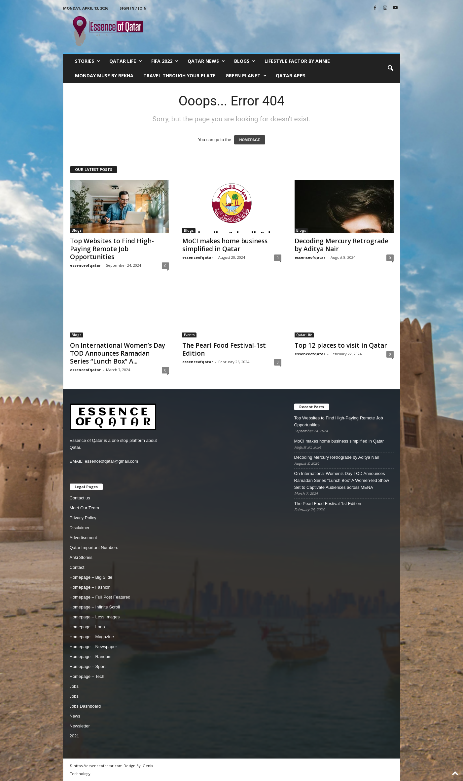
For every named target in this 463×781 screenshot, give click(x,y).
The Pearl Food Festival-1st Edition (224, 349)
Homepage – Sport (88, 666)
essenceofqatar (85, 265)
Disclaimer (80, 527)
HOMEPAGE (249, 140)
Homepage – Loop (87, 626)
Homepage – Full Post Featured (100, 597)
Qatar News (206, 61)
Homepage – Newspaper (93, 646)
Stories (87, 61)
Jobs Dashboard (85, 706)
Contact (77, 567)
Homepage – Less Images (95, 616)
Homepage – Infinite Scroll (95, 607)
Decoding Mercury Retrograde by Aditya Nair (341, 245)
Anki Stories (81, 557)
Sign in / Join (133, 8)
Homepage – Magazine (92, 636)
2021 (74, 735)
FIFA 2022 (164, 61)
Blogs (244, 61)
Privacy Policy (83, 517)
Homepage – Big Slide (91, 577)
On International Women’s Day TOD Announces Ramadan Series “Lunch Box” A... (117, 353)
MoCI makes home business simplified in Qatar (224, 245)
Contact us (80, 497)
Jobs (74, 686)
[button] (390, 68)
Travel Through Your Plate (179, 75)
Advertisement (83, 537)
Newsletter (80, 725)
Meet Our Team (84, 507)
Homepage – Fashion (90, 587)
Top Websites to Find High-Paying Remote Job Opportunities (112, 249)
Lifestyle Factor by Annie (297, 61)
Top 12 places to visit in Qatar (341, 345)
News (75, 716)
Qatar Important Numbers (94, 547)
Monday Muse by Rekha (104, 75)
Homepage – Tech (87, 676)
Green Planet (246, 75)
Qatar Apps (290, 75)
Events (189, 334)
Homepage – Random (91, 656)
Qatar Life (125, 61)
